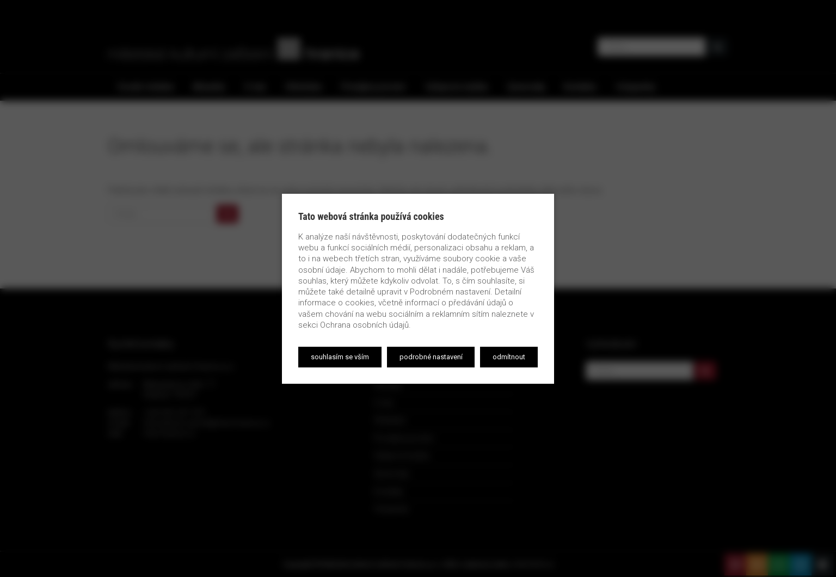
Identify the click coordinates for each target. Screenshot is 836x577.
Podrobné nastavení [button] (431, 357)
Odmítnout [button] (509, 357)
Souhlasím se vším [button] (340, 357)
